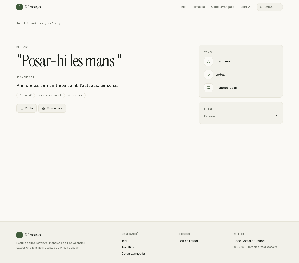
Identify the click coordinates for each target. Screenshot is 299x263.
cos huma (76, 95)
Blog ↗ (245, 7)
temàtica (37, 23)
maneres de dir (50, 95)
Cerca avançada (222, 7)
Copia (26, 108)
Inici (183, 7)
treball (25, 95)
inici (20, 23)
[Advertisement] (100, 148)
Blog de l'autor (188, 241)
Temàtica (198, 7)
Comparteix (52, 108)
